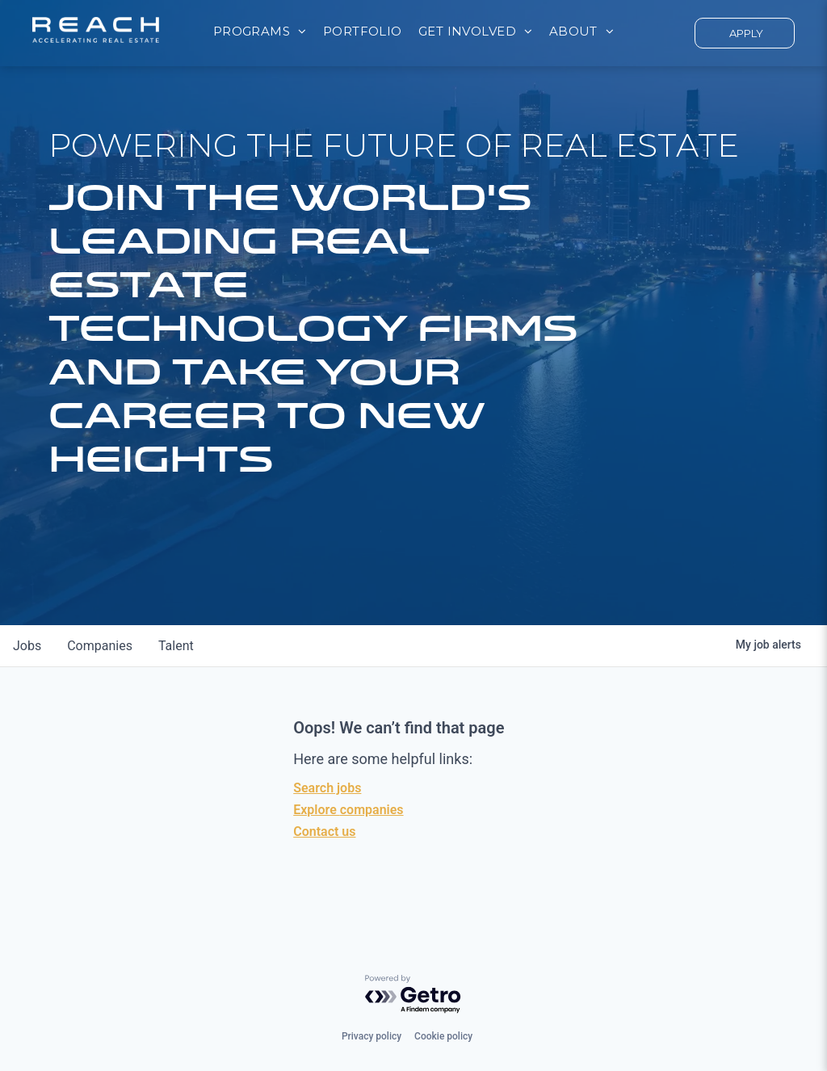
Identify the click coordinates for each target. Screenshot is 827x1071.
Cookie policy (443, 1036)
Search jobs (327, 788)
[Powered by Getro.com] (413, 994)
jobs (27, 645)
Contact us (324, 831)
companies (99, 645)
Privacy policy (371, 1036)
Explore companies (348, 809)
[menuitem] (260, 32)
